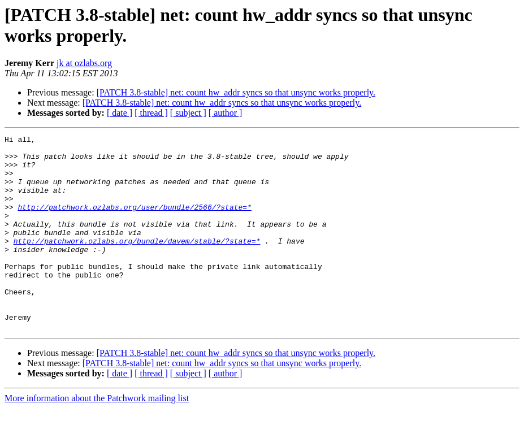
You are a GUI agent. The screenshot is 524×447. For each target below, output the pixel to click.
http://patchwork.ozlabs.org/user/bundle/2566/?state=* (134, 222)
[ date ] (119, 113)
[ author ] (225, 113)
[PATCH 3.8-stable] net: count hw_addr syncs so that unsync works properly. (236, 92)
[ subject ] (188, 113)
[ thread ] (151, 113)
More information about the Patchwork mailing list (97, 437)
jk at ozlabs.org (84, 63)
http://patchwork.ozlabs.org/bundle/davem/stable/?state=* (137, 263)
